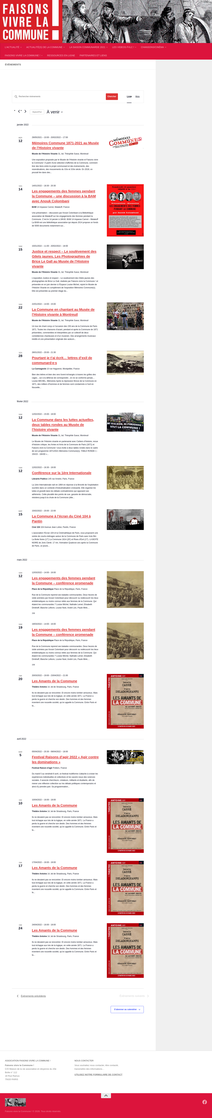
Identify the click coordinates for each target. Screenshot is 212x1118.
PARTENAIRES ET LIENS (93, 55)
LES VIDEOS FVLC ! (123, 47)
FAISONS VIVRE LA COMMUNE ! (22, 55)
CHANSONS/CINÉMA (152, 47)
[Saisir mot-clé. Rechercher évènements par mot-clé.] (59, 96)
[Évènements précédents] (19, 111)
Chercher (111, 96)
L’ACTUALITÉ (12, 47)
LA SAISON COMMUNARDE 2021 (87, 47)
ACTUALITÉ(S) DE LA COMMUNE (44, 47)
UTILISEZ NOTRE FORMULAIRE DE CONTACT (98, 1074)
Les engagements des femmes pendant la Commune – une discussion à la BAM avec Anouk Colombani (64, 196)
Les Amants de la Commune (54, 681)
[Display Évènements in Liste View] (129, 97)
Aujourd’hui (37, 112)
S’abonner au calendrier (125, 1009)
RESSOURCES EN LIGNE (61, 55)
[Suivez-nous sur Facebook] (204, 1102)
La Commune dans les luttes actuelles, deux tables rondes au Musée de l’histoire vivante (63, 424)
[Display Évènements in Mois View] (137, 97)
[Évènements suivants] (25, 111)
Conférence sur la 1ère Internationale (61, 473)
